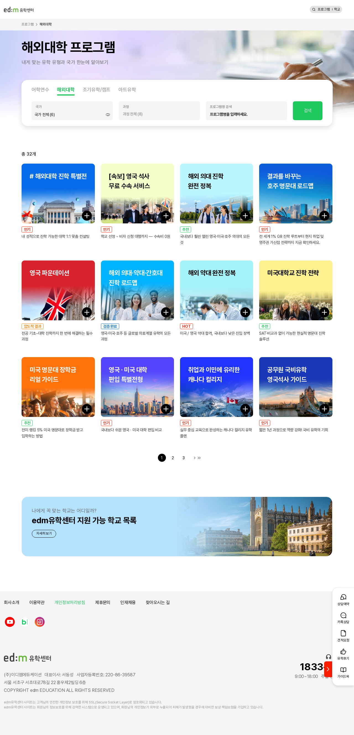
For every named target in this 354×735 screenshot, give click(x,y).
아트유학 (127, 89)
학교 (337, 9)
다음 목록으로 (195, 458)
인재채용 (128, 602)
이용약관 (37, 602)
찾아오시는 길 (158, 602)
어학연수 (40, 89)
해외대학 (65, 89)
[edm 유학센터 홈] (18, 9)
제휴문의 (102, 602)
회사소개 (11, 602)
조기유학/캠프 (97, 89)
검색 (308, 110)
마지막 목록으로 (199, 458)
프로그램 (324, 9)
